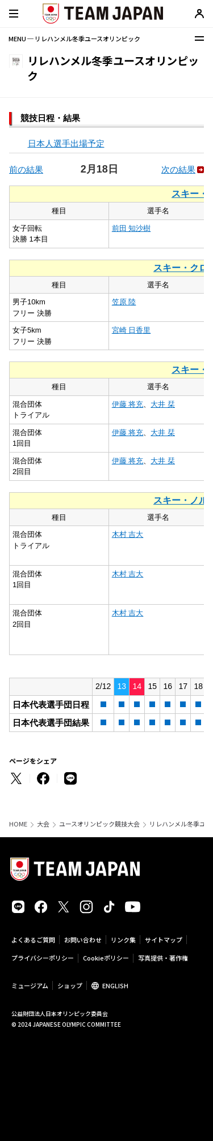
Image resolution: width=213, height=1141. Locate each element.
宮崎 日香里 (131, 330)
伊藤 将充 (128, 404)
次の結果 (178, 169)
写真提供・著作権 (163, 957)
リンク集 (123, 939)
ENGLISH (115, 985)
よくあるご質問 (33, 939)
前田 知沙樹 (131, 228)
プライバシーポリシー (42, 957)
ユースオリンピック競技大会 (99, 824)
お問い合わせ (83, 939)
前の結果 (26, 169)
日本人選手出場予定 (66, 143)
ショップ (69, 985)
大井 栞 (163, 404)
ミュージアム (29, 985)
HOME (18, 824)
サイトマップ (163, 939)
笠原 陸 (124, 302)
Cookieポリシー (106, 957)
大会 (43, 824)
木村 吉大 (128, 534)
